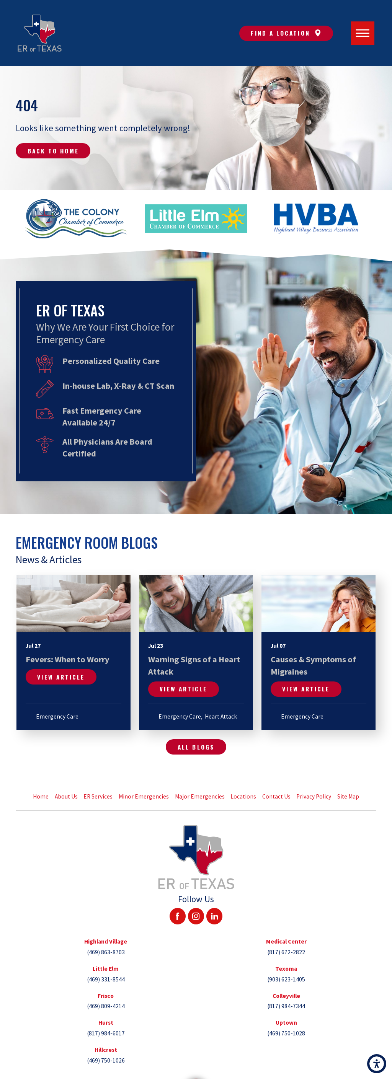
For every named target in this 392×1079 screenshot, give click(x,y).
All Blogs (196, 747)
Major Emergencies (200, 796)
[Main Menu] (363, 33)
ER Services (98, 796)
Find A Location (286, 33)
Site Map (348, 796)
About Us (66, 796)
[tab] (105, 946)
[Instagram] (196, 916)
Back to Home (53, 151)
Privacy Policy (313, 796)
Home (41, 796)
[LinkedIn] (214, 916)
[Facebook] (178, 916)
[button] (376, 1063)
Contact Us (276, 796)
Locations (243, 796)
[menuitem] (41, 796)
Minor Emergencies (144, 796)
